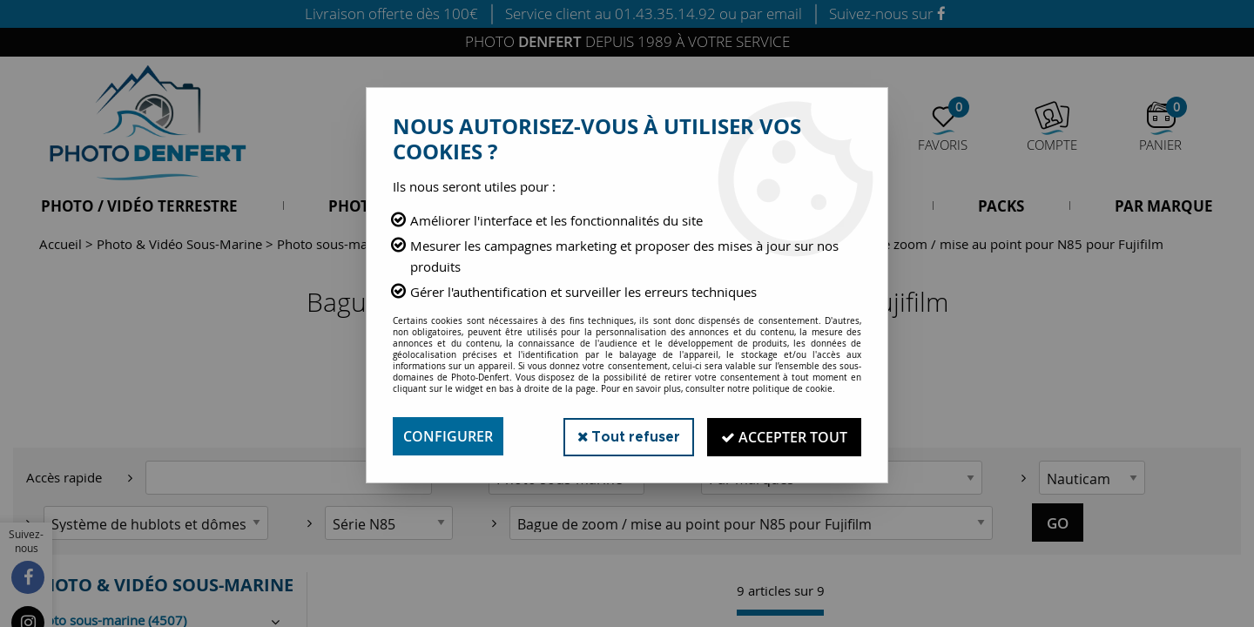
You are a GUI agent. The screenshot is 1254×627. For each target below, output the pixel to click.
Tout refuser (626, 435)
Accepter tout (783, 436)
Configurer (448, 436)
